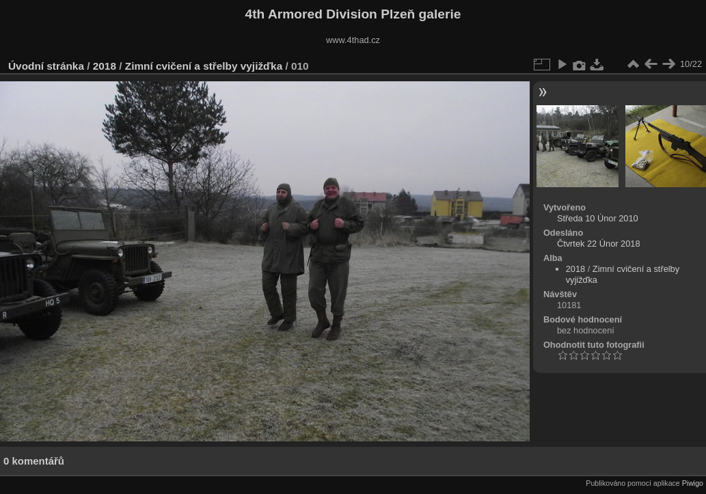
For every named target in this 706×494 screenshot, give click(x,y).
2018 (104, 66)
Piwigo (692, 483)
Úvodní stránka (46, 66)
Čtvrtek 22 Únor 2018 (598, 243)
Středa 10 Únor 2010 (597, 218)
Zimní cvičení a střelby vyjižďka (203, 66)
